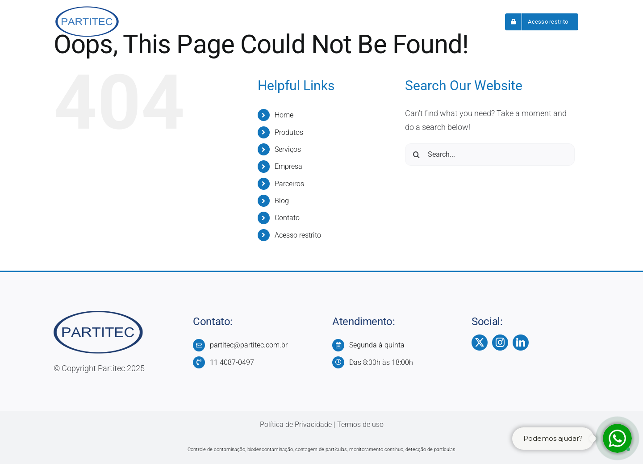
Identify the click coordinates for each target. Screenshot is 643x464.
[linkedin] (521, 342)
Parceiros (289, 184)
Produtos (289, 132)
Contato (287, 217)
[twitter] (480, 342)
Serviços (288, 149)
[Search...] (490, 154)
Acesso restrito (298, 235)
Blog (282, 200)
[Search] (416, 154)
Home (284, 115)
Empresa (288, 166)
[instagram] (500, 342)
